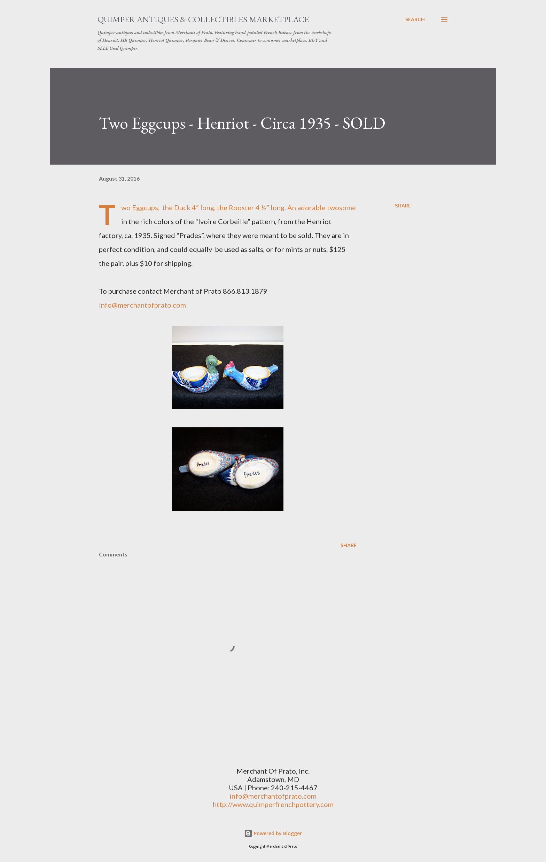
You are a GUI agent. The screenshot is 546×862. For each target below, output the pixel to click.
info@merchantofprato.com (142, 305)
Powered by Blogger (273, 833)
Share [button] (403, 205)
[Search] (415, 19)
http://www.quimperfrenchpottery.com (273, 804)
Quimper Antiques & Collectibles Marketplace (203, 19)
